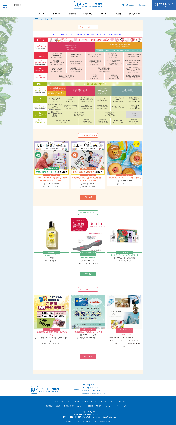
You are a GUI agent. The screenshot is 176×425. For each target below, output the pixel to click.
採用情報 (90, 406)
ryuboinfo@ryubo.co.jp (107, 417)
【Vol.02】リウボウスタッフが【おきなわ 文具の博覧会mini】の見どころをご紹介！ (51, 179)
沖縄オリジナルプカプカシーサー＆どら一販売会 (125, 178)
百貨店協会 (49, 406)
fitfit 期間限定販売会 (88, 258)
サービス (93, 401)
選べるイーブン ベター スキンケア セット (125, 255)
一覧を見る (88, 197)
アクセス (85, 401)
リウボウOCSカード (123, 401)
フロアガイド (65, 401)
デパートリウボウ (52, 401)
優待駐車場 (75, 401)
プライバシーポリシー (123, 406)
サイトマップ (108, 406)
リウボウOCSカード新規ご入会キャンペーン (88, 332)
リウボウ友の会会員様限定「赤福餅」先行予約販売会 (51, 333)
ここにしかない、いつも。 (124, 334)
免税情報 (59, 406)
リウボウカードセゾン (106, 401)
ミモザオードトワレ (51, 255)
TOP (36, 19)
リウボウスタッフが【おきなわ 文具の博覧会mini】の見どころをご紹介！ (88, 179)
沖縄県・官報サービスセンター (74, 406)
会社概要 (99, 406)
